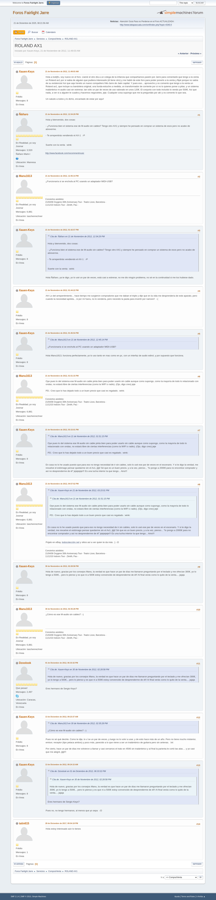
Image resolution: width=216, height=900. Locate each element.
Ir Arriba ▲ (200, 896)
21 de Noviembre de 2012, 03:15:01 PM (62, 430)
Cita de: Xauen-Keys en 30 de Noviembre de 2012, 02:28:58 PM (79, 669)
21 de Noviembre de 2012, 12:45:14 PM (62, 176)
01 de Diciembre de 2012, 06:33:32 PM (61, 663)
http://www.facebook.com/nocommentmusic (64, 153)
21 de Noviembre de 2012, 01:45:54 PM (62, 333)
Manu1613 (25, 176)
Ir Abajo (18, 62)
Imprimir (197, 62)
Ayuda (177, 896)
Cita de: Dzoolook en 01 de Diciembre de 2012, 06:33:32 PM (78, 771)
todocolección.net (70, 542)
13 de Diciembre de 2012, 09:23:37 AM (61, 717)
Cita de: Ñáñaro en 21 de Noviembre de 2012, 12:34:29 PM (77, 236)
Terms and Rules (188, 896)
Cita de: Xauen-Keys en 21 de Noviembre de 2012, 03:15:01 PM (79, 490)
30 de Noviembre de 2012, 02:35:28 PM (62, 609)
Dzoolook (25, 662)
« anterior (183, 53)
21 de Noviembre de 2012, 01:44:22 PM (62, 290)
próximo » (195, 53)
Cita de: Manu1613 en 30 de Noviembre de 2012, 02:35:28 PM (79, 723)
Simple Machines (39, 896)
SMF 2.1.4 (15, 896)
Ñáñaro (23, 114)
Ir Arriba (18, 864)
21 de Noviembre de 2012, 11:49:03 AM (62, 71)
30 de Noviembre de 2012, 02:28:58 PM (62, 566)
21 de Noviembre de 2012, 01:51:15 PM (62, 376)
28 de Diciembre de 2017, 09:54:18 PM (61, 823)
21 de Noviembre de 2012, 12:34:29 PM (62, 114)
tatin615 (24, 823)
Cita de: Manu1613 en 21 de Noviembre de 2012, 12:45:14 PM (79, 340)
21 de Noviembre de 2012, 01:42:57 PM (62, 230)
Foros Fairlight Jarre (31, 12)
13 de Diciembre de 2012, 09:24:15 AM (61, 764)
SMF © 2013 (26, 896)
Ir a (162, 877)
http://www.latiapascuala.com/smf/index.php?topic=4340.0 (146, 25)
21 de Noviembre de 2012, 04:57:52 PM (62, 484)
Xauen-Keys (27, 71)
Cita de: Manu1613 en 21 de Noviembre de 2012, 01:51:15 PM (79, 436)
